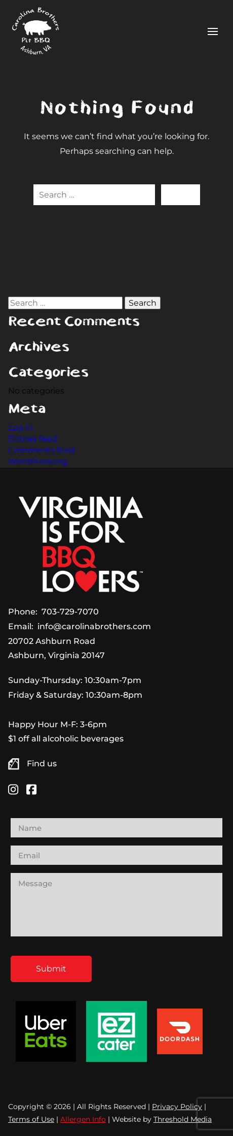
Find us (42, 763)
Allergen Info (83, 1119)
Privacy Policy (177, 1106)
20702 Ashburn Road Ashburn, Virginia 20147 (56, 648)
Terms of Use (31, 1119)
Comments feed (41, 450)
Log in (20, 427)
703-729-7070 (70, 611)
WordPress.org (37, 461)
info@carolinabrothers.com (94, 626)
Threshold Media (182, 1119)
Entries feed (32, 438)
